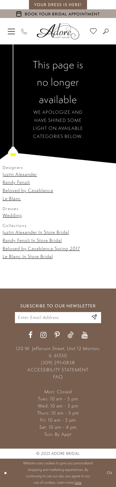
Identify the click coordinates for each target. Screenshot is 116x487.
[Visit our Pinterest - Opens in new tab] (57, 335)
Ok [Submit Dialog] (110, 472)
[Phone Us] (24, 31)
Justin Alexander (20, 174)
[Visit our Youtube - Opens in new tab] (84, 335)
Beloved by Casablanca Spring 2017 (41, 248)
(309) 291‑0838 (58, 362)
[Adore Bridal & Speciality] (58, 31)
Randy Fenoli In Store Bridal (32, 240)
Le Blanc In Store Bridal (28, 256)
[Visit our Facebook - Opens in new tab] (30, 335)
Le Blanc (12, 198)
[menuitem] (11, 31)
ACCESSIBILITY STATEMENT (58, 370)
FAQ (58, 377)
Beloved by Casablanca (28, 190)
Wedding (12, 215)
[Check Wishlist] (93, 31)
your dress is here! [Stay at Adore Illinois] (58, 4)
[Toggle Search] (106, 31)
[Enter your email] (58, 317)
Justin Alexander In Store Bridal (36, 232)
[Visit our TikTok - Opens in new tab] (71, 335)
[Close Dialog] (5, 473)
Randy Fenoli (16, 182)
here (78, 482)
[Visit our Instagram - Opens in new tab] (43, 335)
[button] (11, 31)
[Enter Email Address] (94, 317)
